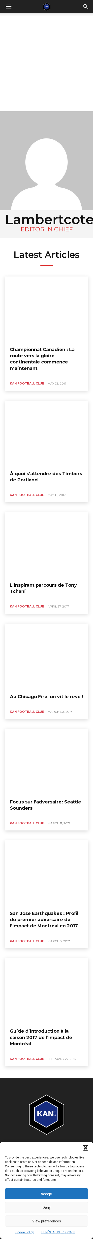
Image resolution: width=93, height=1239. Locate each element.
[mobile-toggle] (8, 6)
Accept (46, 1194)
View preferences (46, 1221)
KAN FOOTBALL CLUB (27, 383)
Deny (47, 1207)
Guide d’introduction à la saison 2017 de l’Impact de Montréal (41, 1037)
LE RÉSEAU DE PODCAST (58, 1232)
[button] (85, 1147)
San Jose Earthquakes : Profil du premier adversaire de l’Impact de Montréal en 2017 (44, 920)
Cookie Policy (24, 1232)
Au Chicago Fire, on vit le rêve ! (46, 696)
